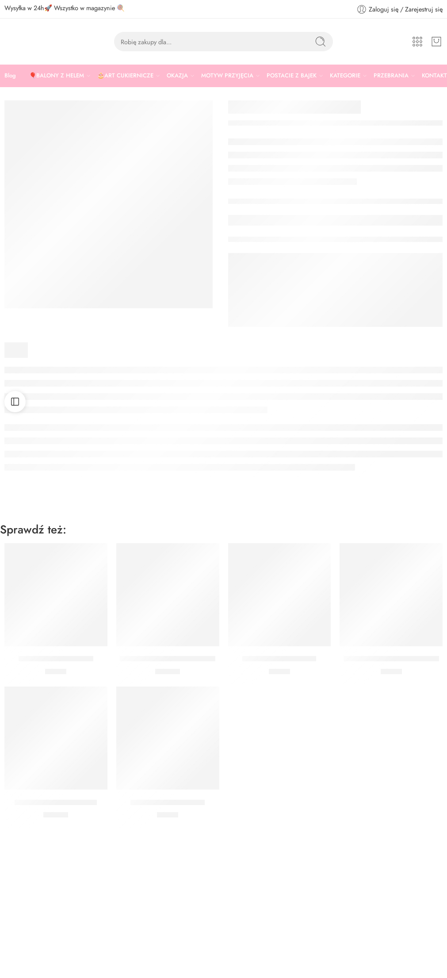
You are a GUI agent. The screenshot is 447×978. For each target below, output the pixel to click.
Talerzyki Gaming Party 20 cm (391, 659)
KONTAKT (434, 75)
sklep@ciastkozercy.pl (32, 942)
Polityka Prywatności (255, 920)
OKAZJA (177, 75)
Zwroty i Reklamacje (254, 935)
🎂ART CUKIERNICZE (125, 75)
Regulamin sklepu (251, 906)
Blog (10, 75)
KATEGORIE (345, 75)
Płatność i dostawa (252, 950)
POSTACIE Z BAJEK (292, 75)
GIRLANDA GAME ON (56, 659)
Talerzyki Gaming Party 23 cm (167, 659)
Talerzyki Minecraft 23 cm (56, 802)
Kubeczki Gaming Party (167, 802)
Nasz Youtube (246, 965)
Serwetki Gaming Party (279, 659)
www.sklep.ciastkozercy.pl (38, 957)
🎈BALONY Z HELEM (56, 75)
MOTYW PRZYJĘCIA (227, 75)
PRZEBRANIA (391, 75)
